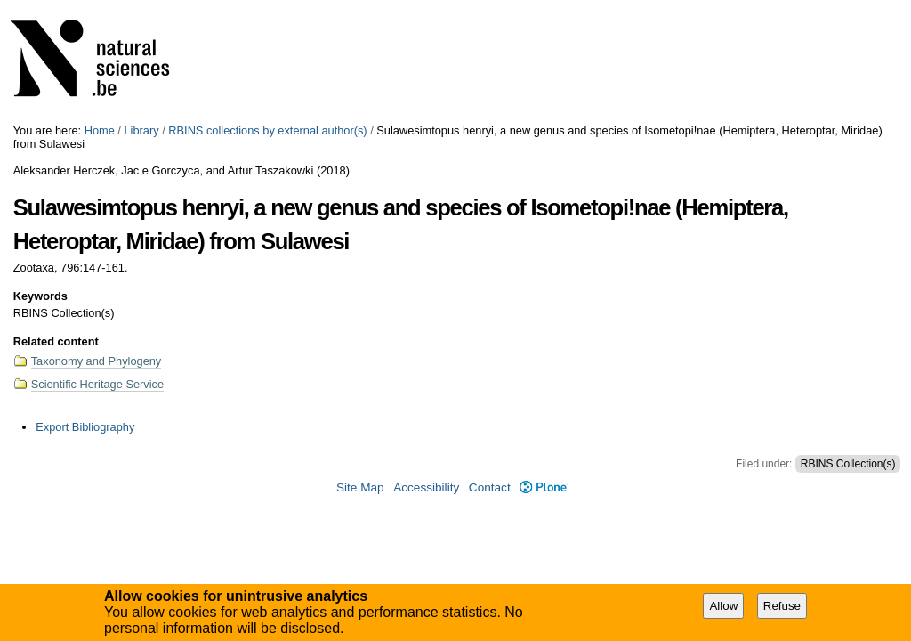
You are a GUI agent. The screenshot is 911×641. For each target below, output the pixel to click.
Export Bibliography (85, 427)
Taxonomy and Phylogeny (96, 361)
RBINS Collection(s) (848, 464)
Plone (544, 487)
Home (100, 130)
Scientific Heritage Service (97, 384)
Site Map (360, 487)
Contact (490, 487)
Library (141, 130)
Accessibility (426, 487)
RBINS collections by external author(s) (267, 130)
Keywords (40, 296)
